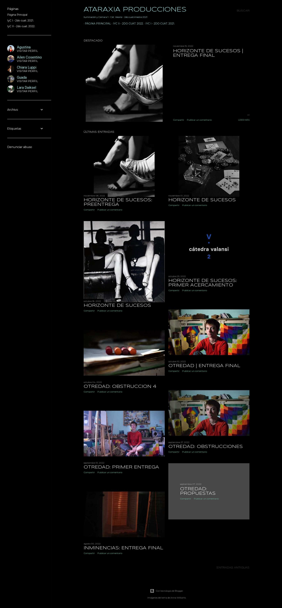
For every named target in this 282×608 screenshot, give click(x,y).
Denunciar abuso (19, 147)
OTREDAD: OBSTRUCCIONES (205, 448)
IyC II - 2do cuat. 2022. (127, 23)
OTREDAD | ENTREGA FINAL (204, 367)
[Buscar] (243, 10)
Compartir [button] (178, 119)
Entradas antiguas (233, 569)
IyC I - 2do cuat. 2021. (159, 23)
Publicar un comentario (199, 119)
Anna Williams (178, 597)
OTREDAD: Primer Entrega (121, 468)
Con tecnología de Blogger (166, 591)
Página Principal (17, 14)
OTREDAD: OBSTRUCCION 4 (120, 387)
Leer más (243, 119)
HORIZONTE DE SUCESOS (202, 200)
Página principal (97, 23)
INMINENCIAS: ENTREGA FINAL (123, 549)
